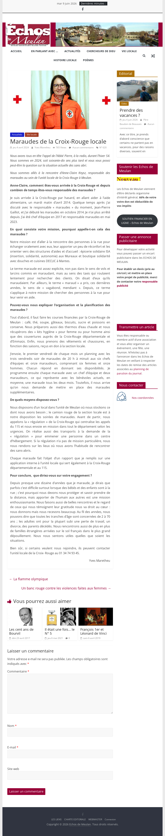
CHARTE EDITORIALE (75, 819)
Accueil (16, 51)
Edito (124, 103)
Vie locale (129, 51)
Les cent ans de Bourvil (21, 631)
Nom (12, 726)
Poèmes (88, 60)
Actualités (72, 51)
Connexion (110, 819)
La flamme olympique (28, 579)
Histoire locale (65, 60)
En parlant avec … (44, 51)
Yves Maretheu (43, 147)
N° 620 (103, 147)
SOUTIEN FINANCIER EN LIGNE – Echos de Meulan (137, 221)
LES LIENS (56, 819)
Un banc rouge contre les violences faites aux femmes (66, 588)
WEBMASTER (95, 819)
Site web (13, 769)
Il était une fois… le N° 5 (60, 631)
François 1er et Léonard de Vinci (93, 631)
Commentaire (18, 671)
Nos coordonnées (143, 398)
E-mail (12, 747)
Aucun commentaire (81, 147)
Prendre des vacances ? (131, 112)
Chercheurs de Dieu (101, 51)
